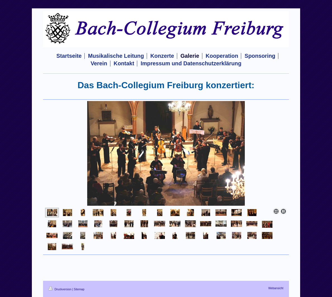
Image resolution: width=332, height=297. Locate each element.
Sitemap (79, 289)
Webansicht (275, 288)
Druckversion (60, 289)
